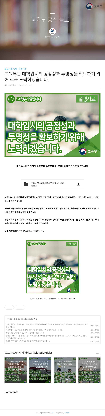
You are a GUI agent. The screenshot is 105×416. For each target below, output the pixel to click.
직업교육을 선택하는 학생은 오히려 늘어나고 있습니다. (24, 333)
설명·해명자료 (18, 319)
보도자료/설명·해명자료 (15, 68)
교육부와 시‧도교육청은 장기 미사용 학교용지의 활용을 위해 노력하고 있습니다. (32, 330)
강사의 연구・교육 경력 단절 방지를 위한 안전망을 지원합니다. (26, 341)
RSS (57, 54)
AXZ (52, 413)
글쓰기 (39, 54)
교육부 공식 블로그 (52, 20)
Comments (11, 392)
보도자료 (9, 319)
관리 (66, 54)
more (98, 354)
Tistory (66, 413)
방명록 (48, 54)
